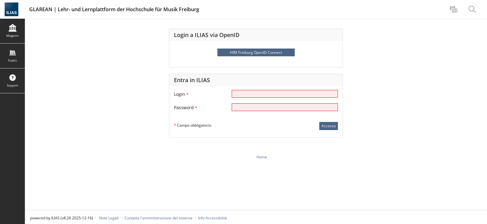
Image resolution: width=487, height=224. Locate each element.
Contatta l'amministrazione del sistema (158, 218)
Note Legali (109, 218)
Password (185, 107)
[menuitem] (454, 9)
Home (262, 157)
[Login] (285, 94)
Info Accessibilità (212, 218)
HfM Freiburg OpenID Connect (256, 52)
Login (181, 94)
